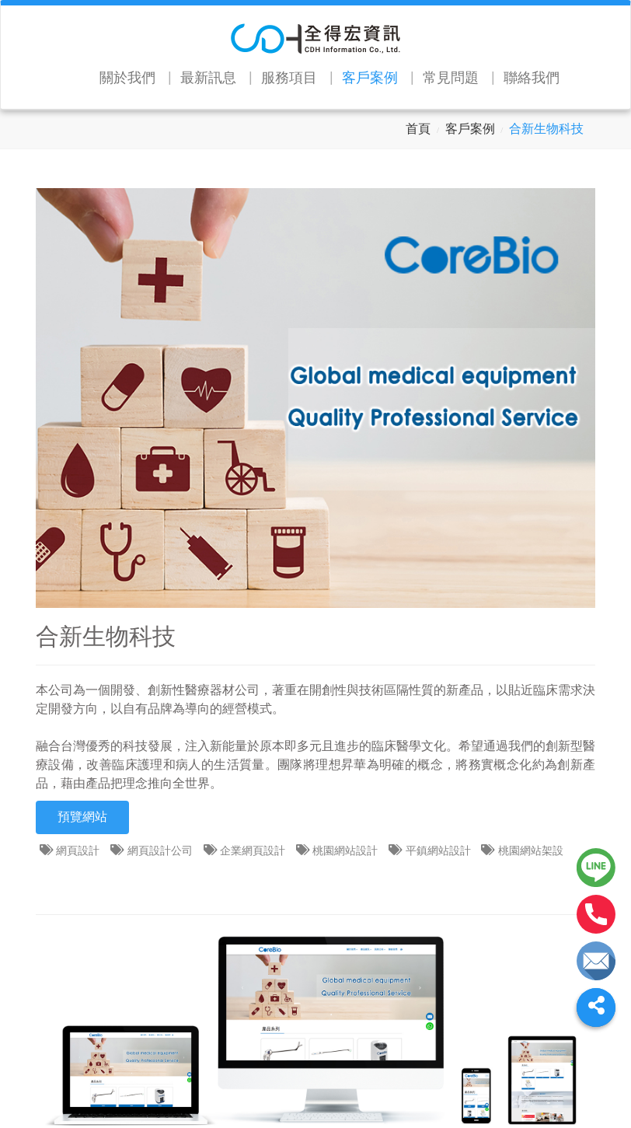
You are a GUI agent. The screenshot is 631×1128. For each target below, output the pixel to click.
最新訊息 (208, 78)
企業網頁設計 (254, 850)
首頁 (418, 128)
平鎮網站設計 (439, 850)
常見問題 (451, 78)
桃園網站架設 (532, 850)
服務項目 (289, 78)
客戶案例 (370, 78)
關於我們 (127, 78)
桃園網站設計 (346, 850)
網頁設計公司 (161, 850)
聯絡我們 (532, 78)
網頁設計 (79, 850)
